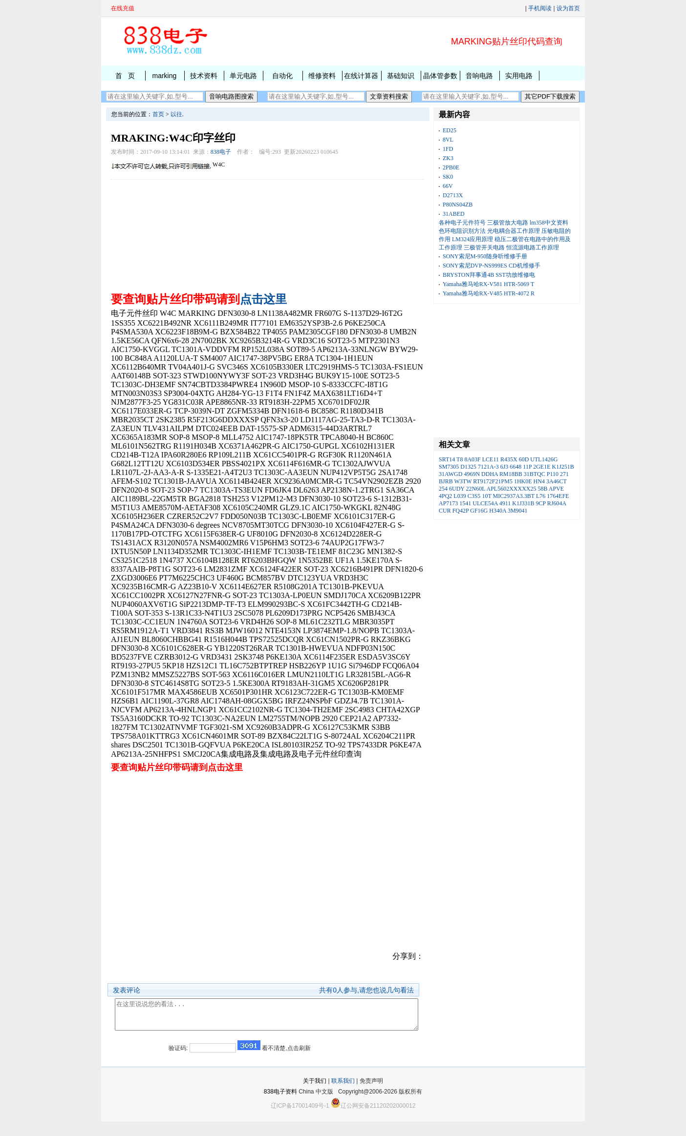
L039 (459, 496)
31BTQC (534, 474)
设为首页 (568, 8)
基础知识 (400, 76)
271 (564, 474)
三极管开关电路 (484, 247)
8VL (448, 139)
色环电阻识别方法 (462, 230)
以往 (176, 114)
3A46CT (556, 481)
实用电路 (519, 76)
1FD (448, 148)
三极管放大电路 (507, 222)
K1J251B (563, 466)
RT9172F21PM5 (493, 481)
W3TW (463, 481)
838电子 (221, 151)
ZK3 (448, 158)
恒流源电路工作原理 (532, 247)
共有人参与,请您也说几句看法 (366, 990)
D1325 (468, 466)
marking (164, 76)
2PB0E (451, 167)
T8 (459, 459)
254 (443, 488)
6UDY (457, 488)
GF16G (479, 510)
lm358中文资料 (549, 222)
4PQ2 (445, 496)
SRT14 (447, 459)
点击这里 (263, 299)
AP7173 (448, 503)
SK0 (448, 176)
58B (542, 488)
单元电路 (243, 76)
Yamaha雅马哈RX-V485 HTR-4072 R (489, 293)
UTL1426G (543, 459)
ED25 (449, 130)
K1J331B (523, 503)
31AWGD (450, 474)
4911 (505, 503)
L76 (540, 496)
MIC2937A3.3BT (514, 496)
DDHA (489, 474)
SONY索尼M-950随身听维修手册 (485, 256)
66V (448, 186)
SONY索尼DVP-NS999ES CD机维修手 (491, 265)
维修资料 (322, 76)
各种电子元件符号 (462, 222)
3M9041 (518, 510)
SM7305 (449, 466)
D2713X (453, 195)
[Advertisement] (267, 233)
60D (524, 459)
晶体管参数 (440, 76)
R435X (508, 459)
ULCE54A (484, 503)
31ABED (454, 213)
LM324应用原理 (472, 239)
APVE (556, 488)
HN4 (539, 481)
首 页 (125, 76)
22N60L (476, 488)
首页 (158, 114)
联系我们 (343, 1095)
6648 (515, 466)
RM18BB (510, 474)
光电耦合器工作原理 (513, 230)
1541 (465, 503)
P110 (552, 474)
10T (486, 496)
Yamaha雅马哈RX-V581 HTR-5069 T (488, 284)
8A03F (472, 459)
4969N (472, 474)
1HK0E (523, 481)
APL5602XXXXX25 (511, 488)
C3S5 (474, 496)
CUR (445, 510)
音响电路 (479, 76)
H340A (497, 510)
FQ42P (460, 510)
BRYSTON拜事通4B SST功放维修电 (489, 274)
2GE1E (541, 466)
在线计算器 (361, 76)
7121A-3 (488, 466)
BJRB (446, 481)
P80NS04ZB (457, 204)
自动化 (282, 76)
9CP (541, 503)
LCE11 (490, 459)
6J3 (504, 466)
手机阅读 (540, 8)
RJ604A (556, 503)
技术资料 (203, 76)
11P (527, 466)
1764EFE (558, 496)
